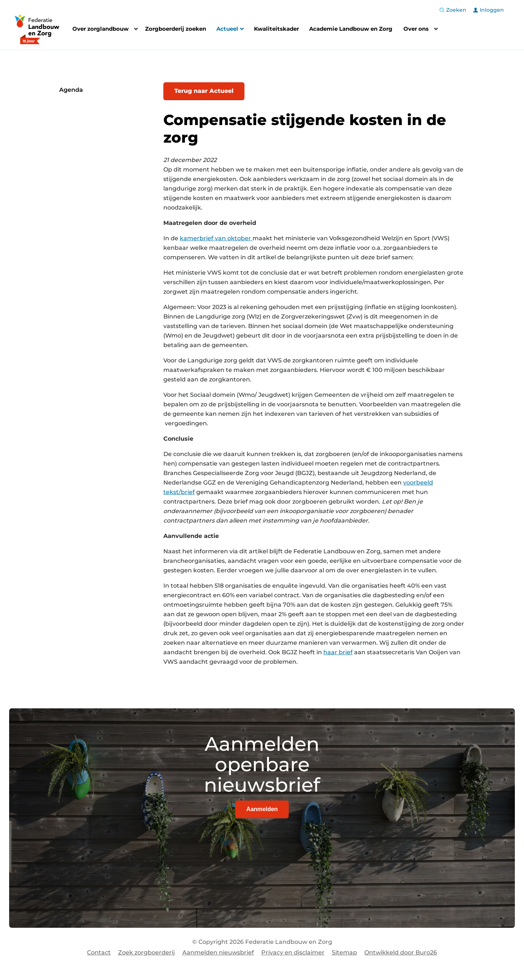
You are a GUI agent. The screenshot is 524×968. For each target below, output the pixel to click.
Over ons (416, 28)
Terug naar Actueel (203, 90)
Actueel (230, 29)
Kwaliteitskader (276, 28)
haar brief (338, 652)
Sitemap (344, 952)
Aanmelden (262, 809)
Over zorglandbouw (100, 28)
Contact (99, 952)
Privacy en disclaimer (292, 952)
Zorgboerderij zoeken (175, 28)
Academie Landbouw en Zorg (350, 28)
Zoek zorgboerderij (146, 952)
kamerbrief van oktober (216, 238)
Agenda (71, 89)
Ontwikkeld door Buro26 (400, 952)
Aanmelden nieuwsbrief (218, 952)
